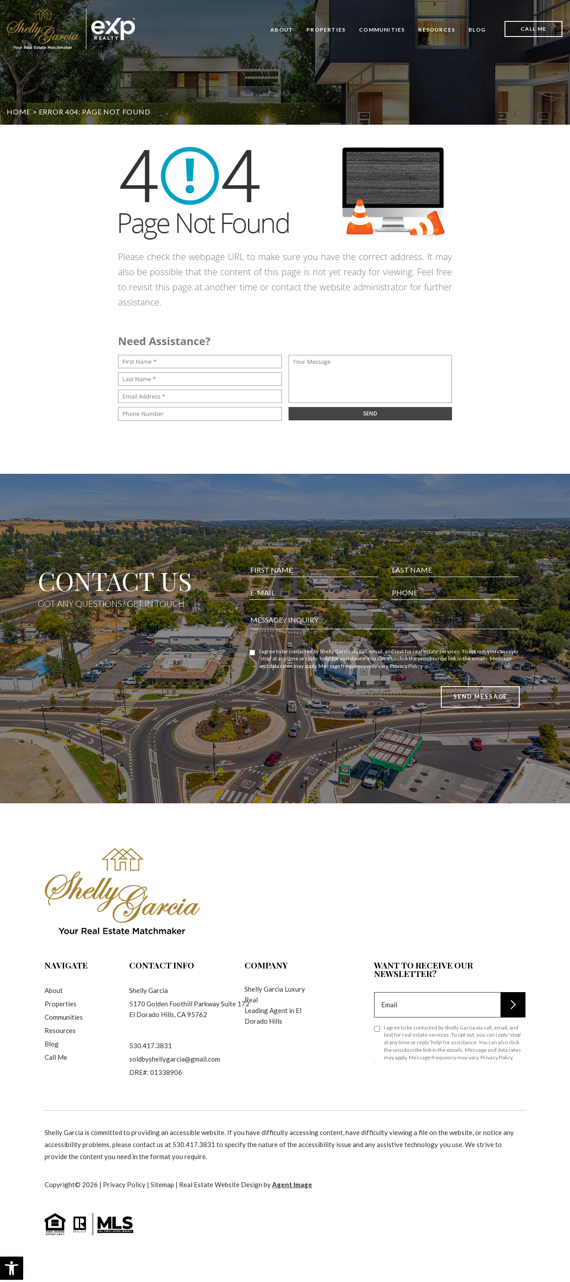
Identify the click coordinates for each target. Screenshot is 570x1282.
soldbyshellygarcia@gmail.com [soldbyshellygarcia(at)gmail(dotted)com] (174, 1059)
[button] (11, 1268)
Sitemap (162, 1184)
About (281, 29)
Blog (476, 29)
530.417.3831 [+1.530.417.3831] (150, 1046)
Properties (326, 29)
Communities (382, 29)
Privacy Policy (406, 678)
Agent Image (292, 1184)
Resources (436, 29)
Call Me (533, 28)
